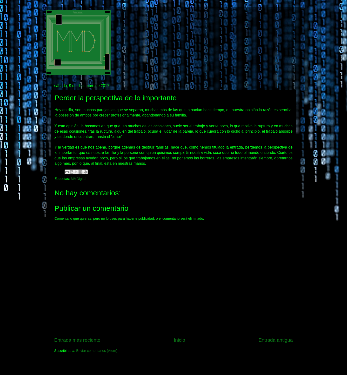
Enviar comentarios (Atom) (96, 351)
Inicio (179, 340)
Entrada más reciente (77, 340)
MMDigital (78, 179)
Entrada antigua (276, 340)
